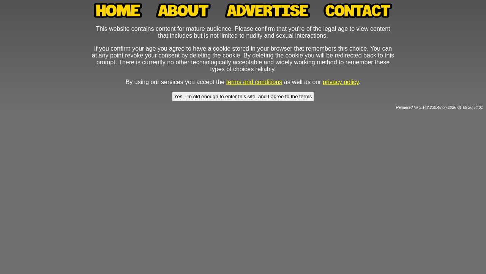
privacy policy (341, 82)
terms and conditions (254, 82)
